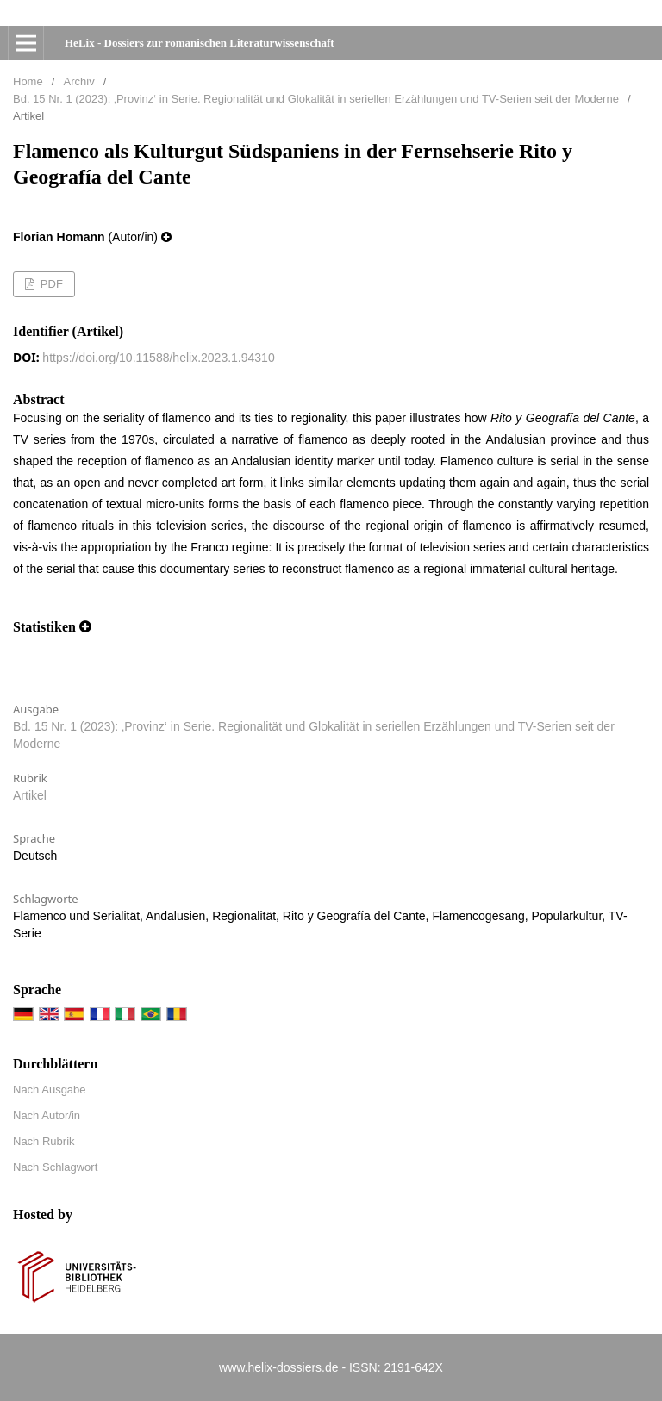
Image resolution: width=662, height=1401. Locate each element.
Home (28, 81)
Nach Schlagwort (55, 1167)
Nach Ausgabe (49, 1089)
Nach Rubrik (44, 1141)
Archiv (79, 81)
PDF (50, 283)
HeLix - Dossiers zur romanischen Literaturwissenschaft (199, 42)
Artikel (30, 795)
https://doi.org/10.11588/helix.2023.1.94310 (158, 357)
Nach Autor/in (46, 1115)
